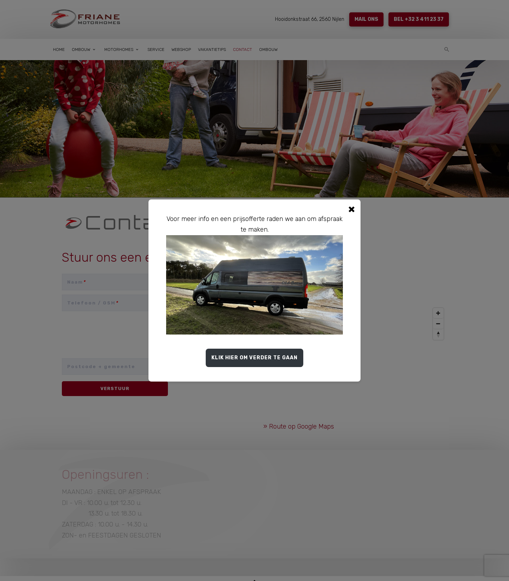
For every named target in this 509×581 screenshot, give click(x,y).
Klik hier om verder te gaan (254, 358)
